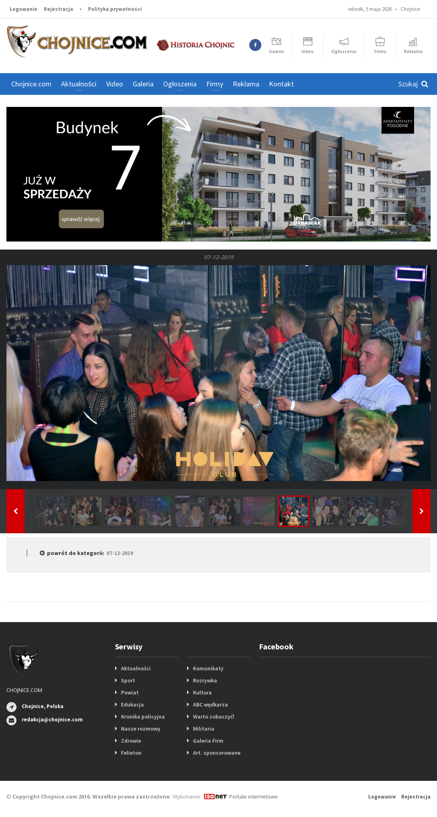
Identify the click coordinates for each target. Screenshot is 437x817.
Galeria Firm (208, 740)
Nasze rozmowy (140, 728)
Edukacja (132, 704)
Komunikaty (208, 668)
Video (114, 83)
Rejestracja (58, 9)
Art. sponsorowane (216, 752)
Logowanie (23, 9)
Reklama (246, 83)
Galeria (143, 83)
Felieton (131, 752)
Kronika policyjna (143, 716)
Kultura (202, 692)
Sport (128, 680)
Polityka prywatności (115, 9)
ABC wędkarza (210, 704)
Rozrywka (205, 680)
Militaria (203, 728)
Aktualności (136, 668)
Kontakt (281, 83)
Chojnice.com (31, 83)
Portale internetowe (253, 796)
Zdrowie (131, 740)
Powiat (130, 692)
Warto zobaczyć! (213, 716)
